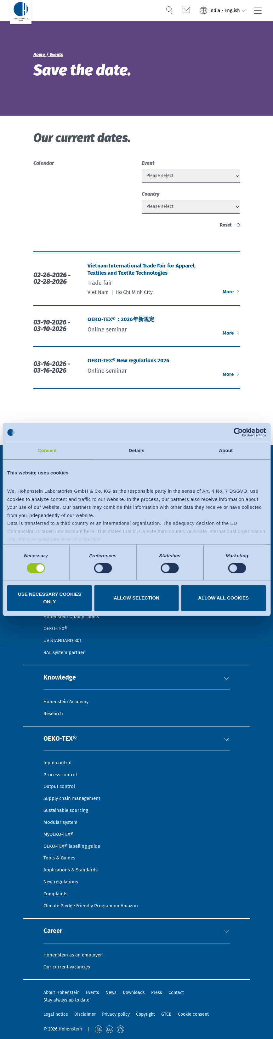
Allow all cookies (223, 598)
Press (156, 993)
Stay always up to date (66, 1000)
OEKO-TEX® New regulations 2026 (130, 367)
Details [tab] (137, 450)
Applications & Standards (72, 863)
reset (224, 229)
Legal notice (55, 1014)
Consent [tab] (47, 450)
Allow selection (136, 598)
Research (54, 696)
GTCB (166, 1014)
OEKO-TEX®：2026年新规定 (122, 325)
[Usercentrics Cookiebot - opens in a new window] (238, 432)
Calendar (43, 163)
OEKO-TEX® (63, 722)
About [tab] (226, 450)
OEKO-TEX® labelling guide (74, 838)
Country (150, 196)
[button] (226, 658)
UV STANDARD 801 (63, 619)
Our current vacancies (68, 966)
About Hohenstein (61, 993)
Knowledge (62, 657)
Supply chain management (74, 786)
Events (92, 993)
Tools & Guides (60, 850)
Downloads (134, 993)
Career (54, 928)
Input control (58, 748)
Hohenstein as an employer (74, 954)
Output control (60, 774)
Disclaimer (85, 1014)
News (111, 993)
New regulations (61, 876)
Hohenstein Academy (67, 683)
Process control (60, 761)
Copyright (145, 1014)
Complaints (56, 889)
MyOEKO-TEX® (59, 825)
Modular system (61, 812)
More (228, 298)
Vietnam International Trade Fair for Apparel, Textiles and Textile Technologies (145, 275)
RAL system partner (65, 631)
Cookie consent (193, 1014)
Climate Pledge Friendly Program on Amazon (94, 902)
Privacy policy (116, 1014)
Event (148, 163)
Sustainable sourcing (67, 799)
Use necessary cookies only (49, 598)
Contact (176, 993)
